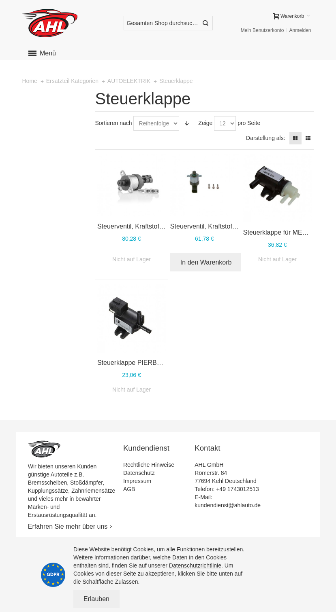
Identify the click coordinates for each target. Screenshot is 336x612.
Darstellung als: (265, 138)
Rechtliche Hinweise (148, 465)
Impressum (137, 481)
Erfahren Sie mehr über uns (68, 526)
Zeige (205, 123)
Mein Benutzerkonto (262, 30)
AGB (129, 489)
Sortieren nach (113, 123)
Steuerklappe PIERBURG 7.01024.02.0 (154, 362)
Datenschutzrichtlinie (195, 565)
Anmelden (300, 30)
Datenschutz (139, 473)
